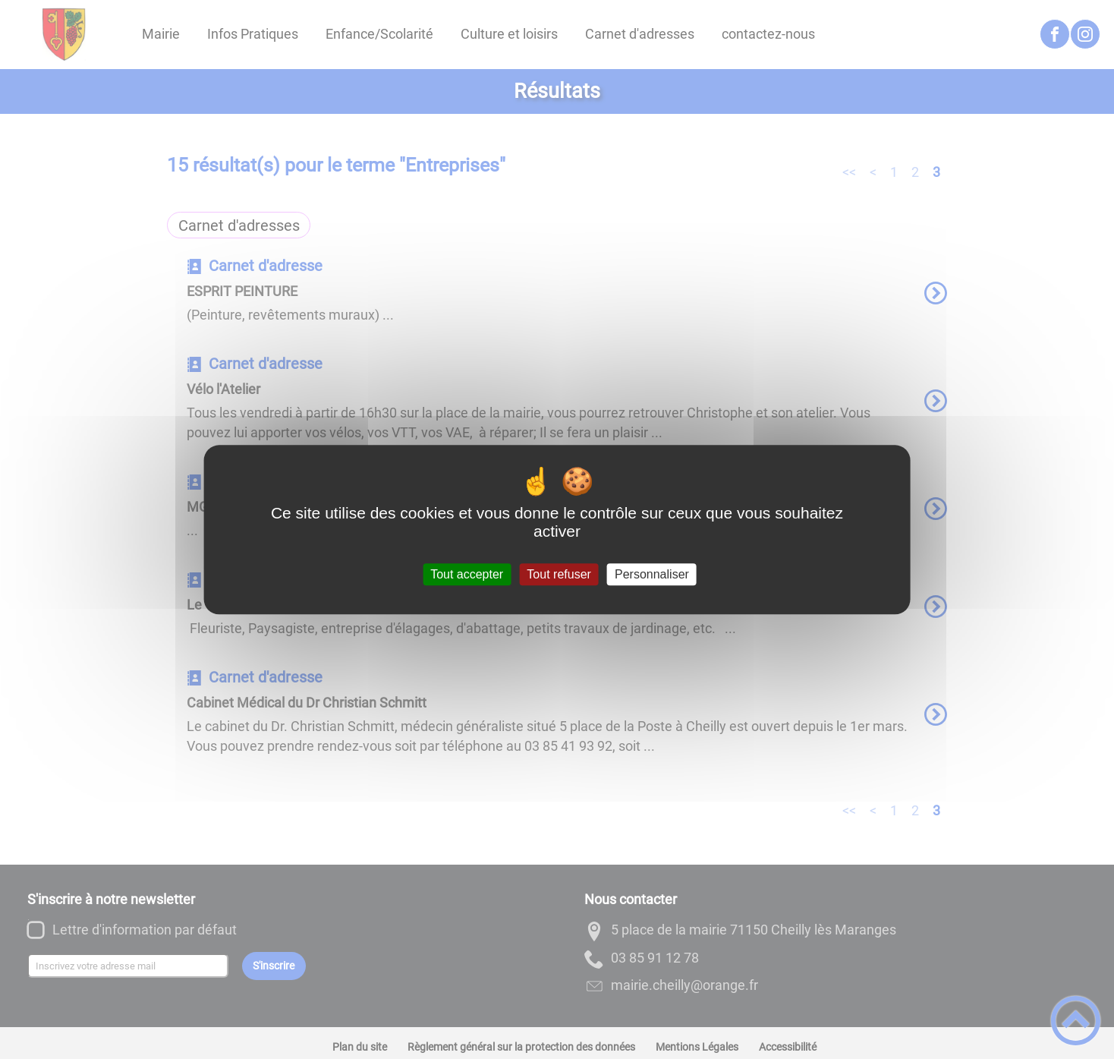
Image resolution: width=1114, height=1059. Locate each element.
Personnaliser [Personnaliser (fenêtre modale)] (652, 574)
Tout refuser (558, 574)
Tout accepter (466, 574)
